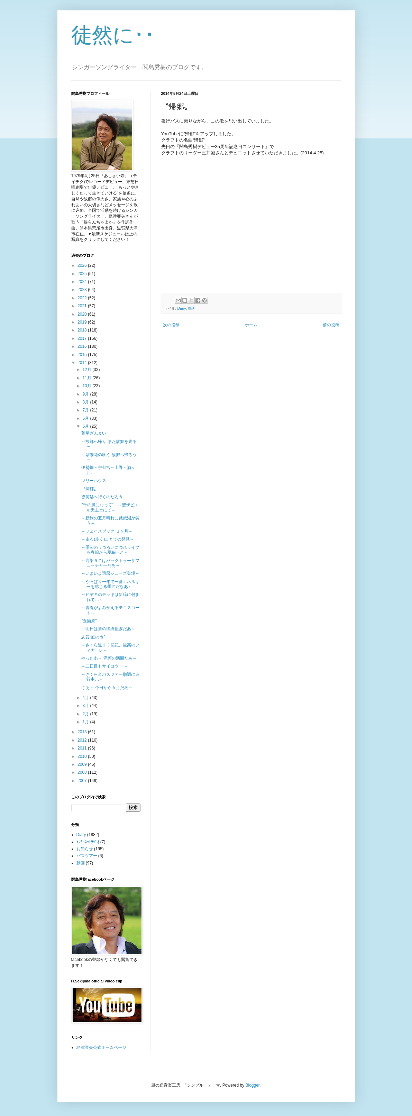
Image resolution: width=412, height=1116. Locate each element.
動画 (191, 308)
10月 (87, 385)
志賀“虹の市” (93, 637)
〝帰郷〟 (89, 489)
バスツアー (86, 855)
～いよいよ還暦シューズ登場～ (110, 573)
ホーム (251, 325)
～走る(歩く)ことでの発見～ (107, 539)
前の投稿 (331, 325)
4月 (86, 697)
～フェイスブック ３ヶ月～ (106, 531)
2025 (82, 273)
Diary (181, 308)
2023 (82, 289)
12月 (87, 369)
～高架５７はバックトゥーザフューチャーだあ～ (110, 563)
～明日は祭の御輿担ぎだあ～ (108, 628)
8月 (86, 402)
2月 (86, 713)
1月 (86, 721)
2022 (82, 298)
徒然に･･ (113, 35)
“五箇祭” (89, 620)
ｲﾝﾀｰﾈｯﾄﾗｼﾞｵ (87, 842)
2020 (82, 314)
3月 (86, 705)
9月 (86, 394)
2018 (82, 330)
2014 (82, 362)
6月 (86, 418)
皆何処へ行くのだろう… (104, 497)
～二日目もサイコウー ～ (104, 666)
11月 (87, 377)
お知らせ (84, 848)
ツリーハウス (93, 480)
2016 (82, 346)
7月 (86, 410)
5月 (86, 426)
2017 (82, 338)
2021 (82, 305)
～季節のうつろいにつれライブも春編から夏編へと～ (110, 550)
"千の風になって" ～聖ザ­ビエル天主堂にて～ (109, 507)
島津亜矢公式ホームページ (101, 1047)
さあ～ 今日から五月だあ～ (106, 687)
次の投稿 (171, 325)
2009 (82, 764)
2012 (82, 740)
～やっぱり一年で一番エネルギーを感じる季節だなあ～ (110, 584)
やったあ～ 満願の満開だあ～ (108, 658)
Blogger (253, 1085)
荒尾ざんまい (93, 433)
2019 (82, 322)
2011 (82, 748)
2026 (82, 265)
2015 (82, 354)
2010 (82, 756)
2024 (82, 281)
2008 (82, 772)
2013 (82, 731)
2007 (82, 780)
